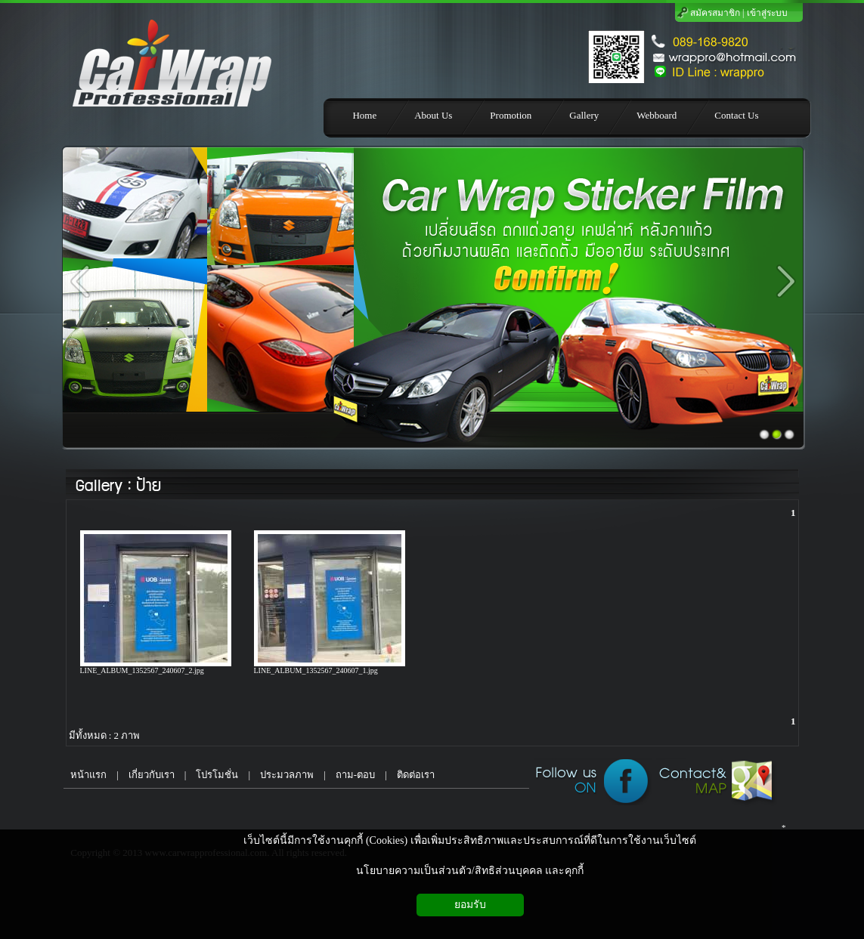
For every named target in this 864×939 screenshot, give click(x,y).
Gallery (98, 486)
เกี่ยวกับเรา (152, 774)
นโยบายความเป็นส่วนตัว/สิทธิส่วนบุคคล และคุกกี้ (470, 870)
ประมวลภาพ (287, 774)
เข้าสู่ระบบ (767, 13)
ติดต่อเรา (416, 774)
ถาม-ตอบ (355, 774)
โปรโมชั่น (217, 774)
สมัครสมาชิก (715, 13)
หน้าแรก (85, 774)
